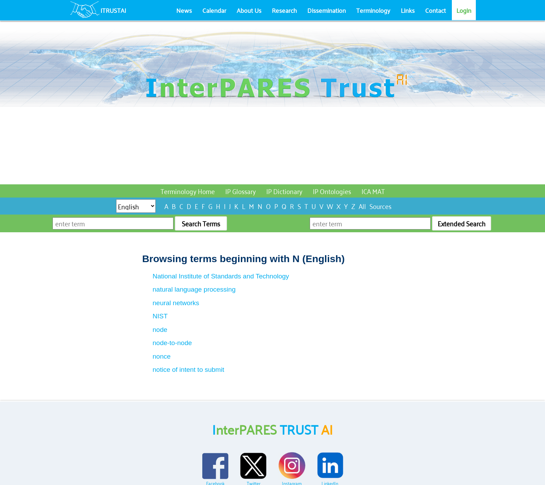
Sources (380, 206)
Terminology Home (188, 191)
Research (284, 10)
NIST (160, 316)
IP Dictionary (284, 191)
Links (408, 10)
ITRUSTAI (113, 10)
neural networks (176, 303)
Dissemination (326, 10)
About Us (249, 10)
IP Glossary (240, 191)
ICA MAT (373, 191)
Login (463, 10)
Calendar (214, 10)
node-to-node (172, 342)
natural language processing (194, 289)
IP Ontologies (332, 191)
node (160, 329)
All (362, 206)
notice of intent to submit (188, 369)
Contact (435, 10)
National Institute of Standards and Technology (221, 276)
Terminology (373, 10)
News (184, 10)
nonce (162, 356)
